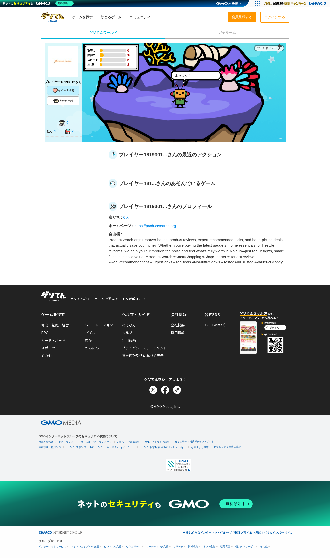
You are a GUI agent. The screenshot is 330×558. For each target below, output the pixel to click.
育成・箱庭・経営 (55, 324)
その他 (46, 355)
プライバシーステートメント (144, 347)
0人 (126, 217)
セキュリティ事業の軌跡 (227, 446)
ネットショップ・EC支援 (85, 546)
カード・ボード (53, 340)
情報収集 (193, 546)
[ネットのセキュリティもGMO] (38, 3)
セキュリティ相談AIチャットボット (194, 441)
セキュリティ (133, 546)
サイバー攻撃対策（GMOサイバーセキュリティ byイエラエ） (100, 447)
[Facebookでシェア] (165, 390)
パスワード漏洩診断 (128, 442)
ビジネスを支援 (112, 546)
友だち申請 (63, 101)
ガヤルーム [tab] (227, 33)
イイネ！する (63, 91)
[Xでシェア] (153, 390)
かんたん (92, 347)
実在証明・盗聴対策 (50, 447)
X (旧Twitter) (214, 324)
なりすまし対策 (200, 447)
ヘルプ (127, 332)
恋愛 (88, 340)
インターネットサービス (52, 546)
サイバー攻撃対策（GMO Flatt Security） (163, 447)
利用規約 (129, 340)
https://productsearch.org (155, 226)
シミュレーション (99, 324)
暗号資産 (225, 546)
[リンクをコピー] (177, 390)
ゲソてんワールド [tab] (103, 33)
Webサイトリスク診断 (157, 442)
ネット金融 (209, 546)
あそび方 (129, 324)
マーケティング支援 (157, 546)
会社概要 (178, 324)
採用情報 (178, 332)
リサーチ (178, 546)
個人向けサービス (245, 546)
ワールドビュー (266, 48)
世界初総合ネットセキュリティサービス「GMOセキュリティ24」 (75, 442)
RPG (44, 332)
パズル (90, 332)
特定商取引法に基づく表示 (143, 355)
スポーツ (48, 347)
